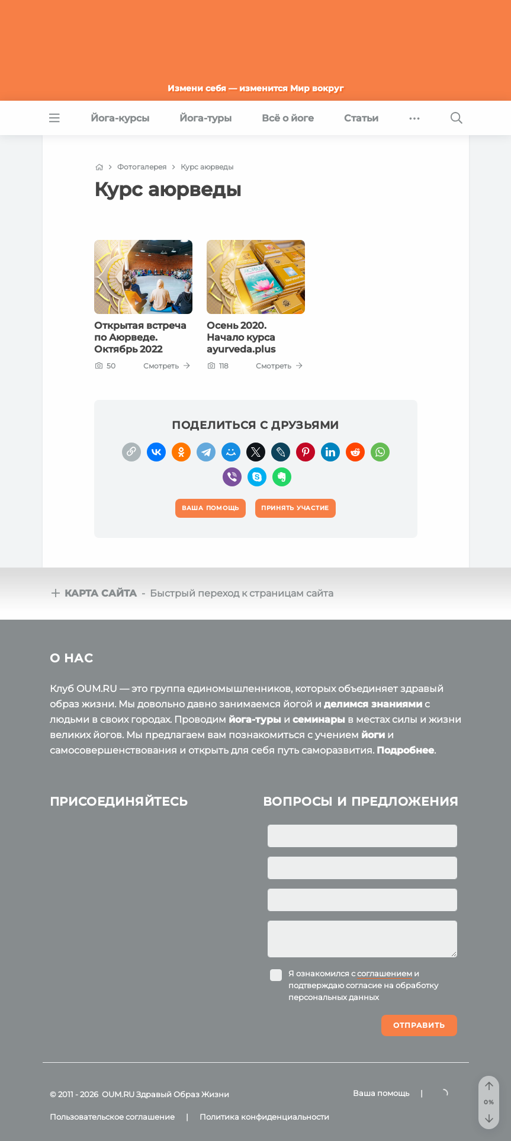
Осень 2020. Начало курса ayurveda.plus (241, 337)
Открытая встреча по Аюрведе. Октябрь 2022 (140, 337)
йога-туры (255, 719)
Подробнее (405, 750)
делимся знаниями (373, 704)
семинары (319, 719)
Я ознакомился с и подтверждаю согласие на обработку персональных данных (363, 985)
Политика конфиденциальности (264, 1116)
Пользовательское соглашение (112, 1116)
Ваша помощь (381, 1093)
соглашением (384, 973)
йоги (373, 735)
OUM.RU (118, 1094)
